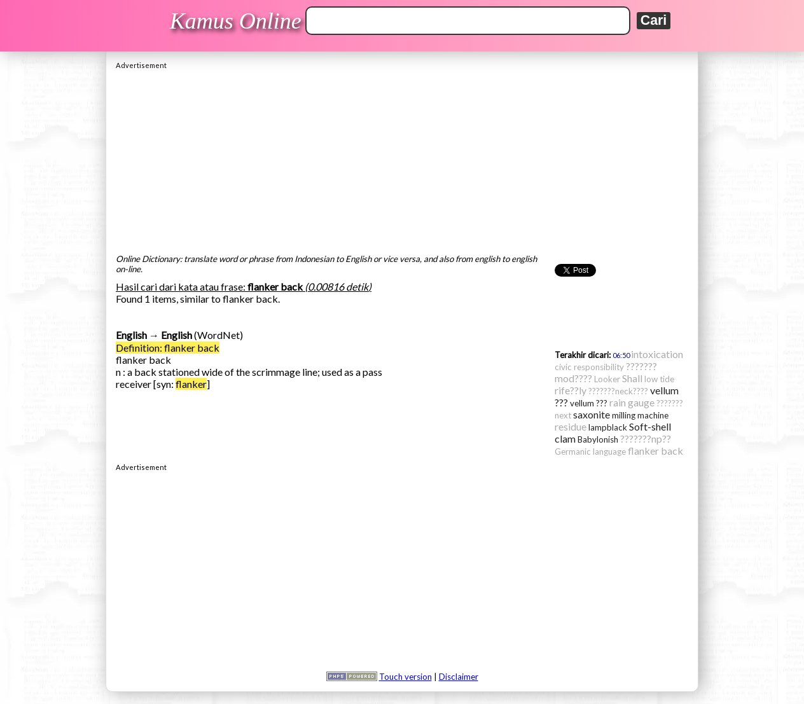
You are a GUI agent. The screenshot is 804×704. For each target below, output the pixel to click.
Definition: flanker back (167, 348)
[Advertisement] (402, 158)
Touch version (405, 677)
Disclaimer (458, 677)
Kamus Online (236, 21)
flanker (191, 384)
